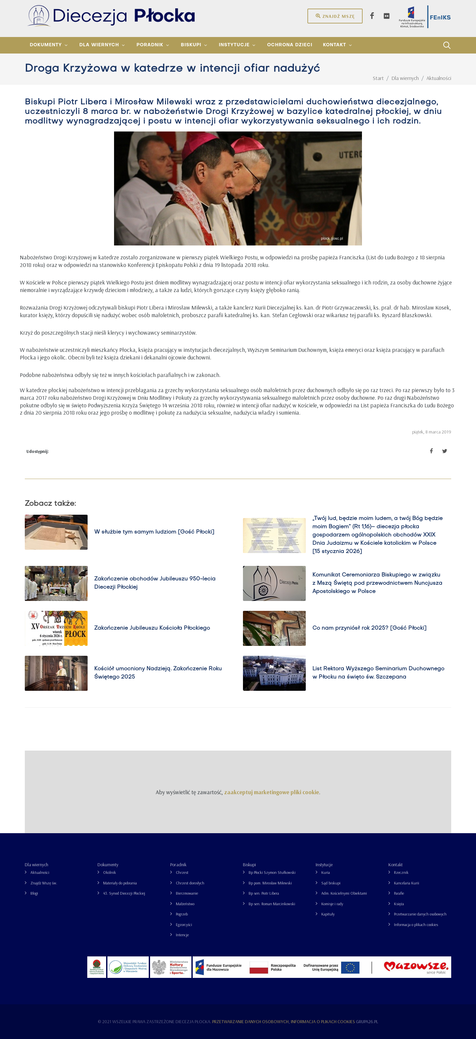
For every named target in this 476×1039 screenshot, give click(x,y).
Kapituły (328, 913)
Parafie (399, 893)
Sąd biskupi (330, 882)
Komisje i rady (332, 903)
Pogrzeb (182, 913)
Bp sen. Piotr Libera (264, 893)
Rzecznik (401, 872)
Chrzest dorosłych (190, 882)
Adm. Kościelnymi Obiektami (344, 893)
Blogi (34, 893)
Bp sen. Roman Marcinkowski (272, 903)
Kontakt (395, 865)
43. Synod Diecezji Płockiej (124, 893)
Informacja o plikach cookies (416, 924)
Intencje (182, 934)
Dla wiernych (36, 865)
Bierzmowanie (187, 893)
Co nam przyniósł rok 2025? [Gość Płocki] (369, 628)
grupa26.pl (367, 1021)
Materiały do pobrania (120, 882)
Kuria (325, 872)
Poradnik (178, 865)
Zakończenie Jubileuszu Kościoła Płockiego (152, 628)
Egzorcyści (184, 924)
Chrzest (182, 872)
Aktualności (39, 872)
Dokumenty (108, 865)
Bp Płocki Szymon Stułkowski (272, 872)
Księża (399, 903)
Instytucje (324, 865)
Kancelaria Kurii (406, 882)
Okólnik (109, 872)
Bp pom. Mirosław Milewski (270, 882)
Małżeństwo (185, 903)
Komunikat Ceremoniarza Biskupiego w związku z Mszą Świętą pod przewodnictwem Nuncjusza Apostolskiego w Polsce (377, 583)
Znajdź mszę (335, 16)
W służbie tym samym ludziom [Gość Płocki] (154, 532)
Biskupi (249, 865)
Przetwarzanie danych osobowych (420, 913)
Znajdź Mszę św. (43, 882)
